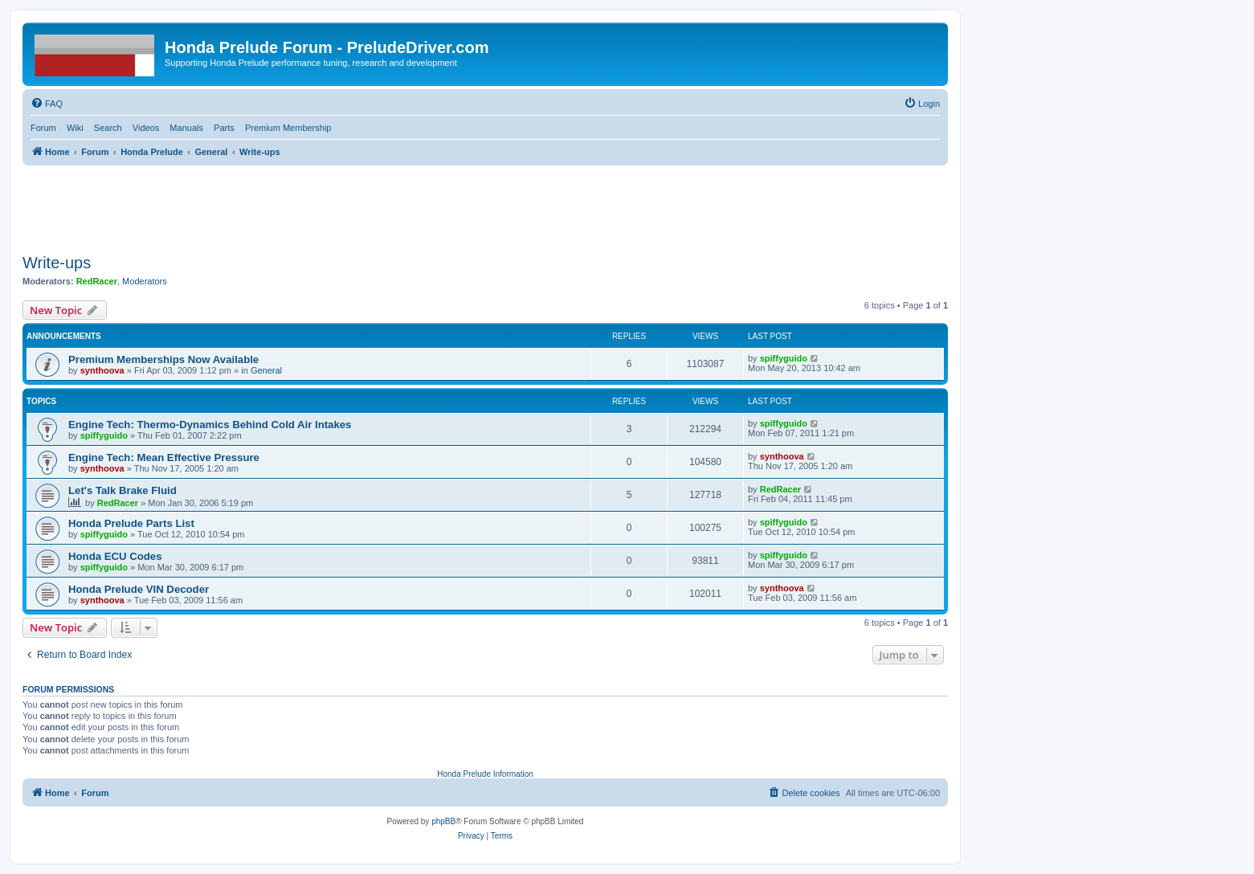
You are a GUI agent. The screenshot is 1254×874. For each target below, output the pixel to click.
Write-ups (56, 263)
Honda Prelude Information (485, 774)
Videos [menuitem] (146, 128)
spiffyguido (783, 358)
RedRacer (96, 281)
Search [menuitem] (108, 128)
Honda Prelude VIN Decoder (138, 589)
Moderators (144, 281)
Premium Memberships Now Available (163, 359)
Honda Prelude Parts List (131, 523)
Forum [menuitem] (43, 128)
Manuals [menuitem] (186, 128)
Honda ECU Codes (115, 556)
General (266, 370)
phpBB (443, 821)
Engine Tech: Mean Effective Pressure (163, 457)
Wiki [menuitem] (75, 128)
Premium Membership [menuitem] (288, 128)
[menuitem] (47, 103)
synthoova (102, 370)
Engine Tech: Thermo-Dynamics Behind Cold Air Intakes (209, 425)
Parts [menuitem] (224, 128)
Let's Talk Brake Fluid (122, 490)
